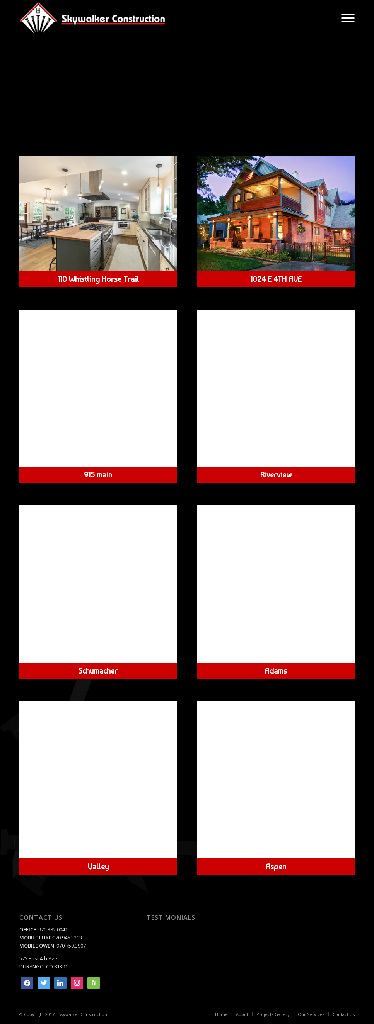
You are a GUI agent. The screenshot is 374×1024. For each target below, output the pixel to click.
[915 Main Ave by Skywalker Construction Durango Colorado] (98, 388)
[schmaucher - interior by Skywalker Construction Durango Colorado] (98, 583)
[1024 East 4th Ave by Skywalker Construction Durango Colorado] (276, 213)
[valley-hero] (98, 779)
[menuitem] (344, 17)
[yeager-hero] (98, 213)
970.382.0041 (52, 929)
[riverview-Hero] (276, 388)
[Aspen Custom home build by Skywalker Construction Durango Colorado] (276, 780)
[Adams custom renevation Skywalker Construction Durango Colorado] (276, 584)
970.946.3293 (67, 937)
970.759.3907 (71, 945)
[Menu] (344, 17)
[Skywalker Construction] (92, 17)
